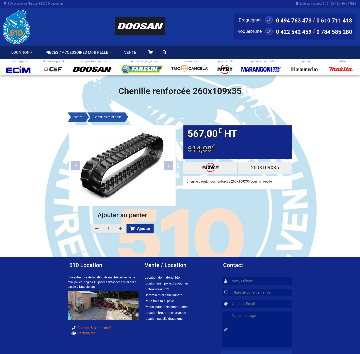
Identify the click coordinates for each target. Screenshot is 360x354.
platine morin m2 (157, 289)
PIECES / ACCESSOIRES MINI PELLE (77, 52)
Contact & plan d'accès (95, 328)
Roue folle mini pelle (159, 301)
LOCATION (20, 52)
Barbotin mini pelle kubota (163, 295)
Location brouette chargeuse (165, 313)
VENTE (130, 52)
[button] (76, 165)
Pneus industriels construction (167, 307)
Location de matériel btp (162, 277)
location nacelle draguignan (164, 319)
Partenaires (86, 333)
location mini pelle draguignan (166, 283)
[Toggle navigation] (153, 52)
